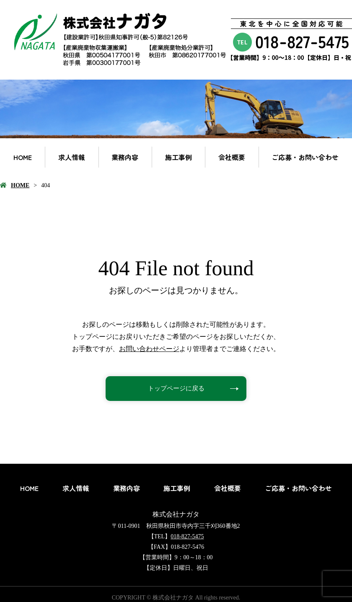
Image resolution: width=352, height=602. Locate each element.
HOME (22, 157)
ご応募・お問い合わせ (305, 157)
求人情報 (71, 157)
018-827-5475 (187, 536)
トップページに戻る (176, 388)
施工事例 (178, 157)
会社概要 (231, 157)
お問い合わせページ (149, 348)
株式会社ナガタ (176, 514)
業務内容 (124, 157)
